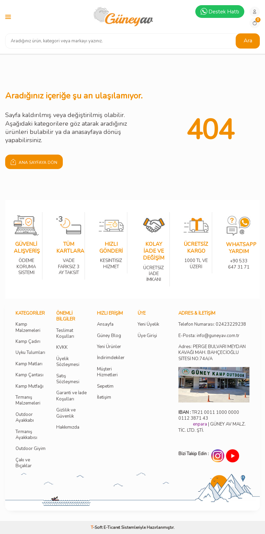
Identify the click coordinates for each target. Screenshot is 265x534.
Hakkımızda (67, 427)
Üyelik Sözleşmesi (67, 362)
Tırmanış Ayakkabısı (26, 435)
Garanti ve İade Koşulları (71, 396)
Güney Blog (109, 336)
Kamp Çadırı (28, 342)
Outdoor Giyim (31, 449)
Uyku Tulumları (30, 353)
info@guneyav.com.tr (218, 336)
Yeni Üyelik (148, 324)
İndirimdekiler (111, 358)
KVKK (62, 347)
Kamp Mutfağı (29, 386)
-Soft (97, 527)
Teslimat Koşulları (65, 333)
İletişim (104, 397)
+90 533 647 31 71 (238, 259)
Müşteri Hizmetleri (107, 372)
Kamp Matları (29, 364)
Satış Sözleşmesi (67, 379)
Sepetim (105, 386)
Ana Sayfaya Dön (34, 162)
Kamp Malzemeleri (28, 327)
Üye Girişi (147, 336)
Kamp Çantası (29, 375)
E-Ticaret (112, 527)
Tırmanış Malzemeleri (28, 400)
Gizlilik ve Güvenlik (66, 413)
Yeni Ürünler (109, 347)
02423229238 (231, 324)
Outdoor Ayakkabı (25, 417)
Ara (248, 40)
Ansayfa (105, 324)
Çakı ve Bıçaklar (24, 463)
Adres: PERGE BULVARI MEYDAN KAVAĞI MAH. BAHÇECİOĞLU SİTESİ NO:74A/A (212, 353)
